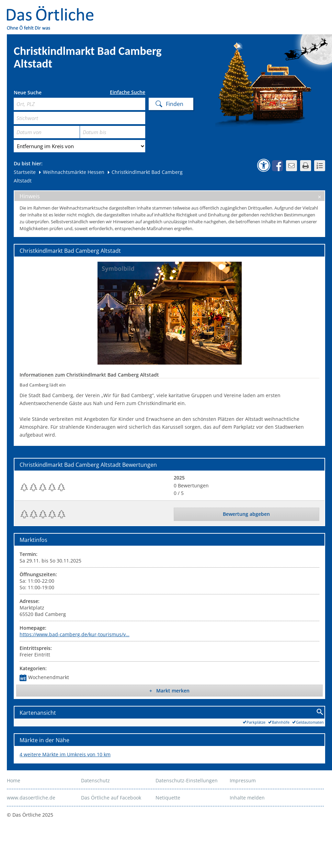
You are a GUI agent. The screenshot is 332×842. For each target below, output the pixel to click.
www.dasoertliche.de (31, 797)
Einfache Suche (127, 92)
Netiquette (168, 797)
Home (13, 780)
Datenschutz (95, 780)
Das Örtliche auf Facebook (111, 797)
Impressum (243, 780)
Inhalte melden (247, 797)
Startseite (25, 172)
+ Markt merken (169, 690)
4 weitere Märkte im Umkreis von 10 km (65, 754)
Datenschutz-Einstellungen (187, 780)
